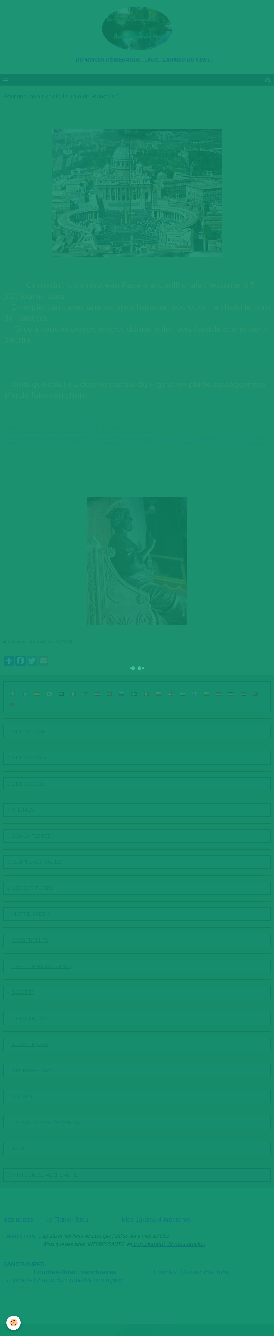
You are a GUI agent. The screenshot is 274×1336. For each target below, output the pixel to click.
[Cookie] (13, 1323)
